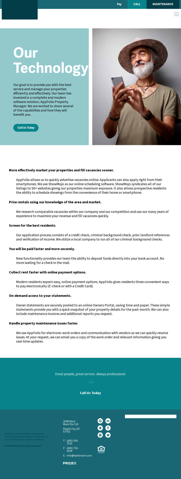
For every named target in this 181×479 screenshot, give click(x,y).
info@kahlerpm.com (75, 456)
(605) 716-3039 (73, 449)
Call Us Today (25, 128)
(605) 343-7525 (73, 442)
